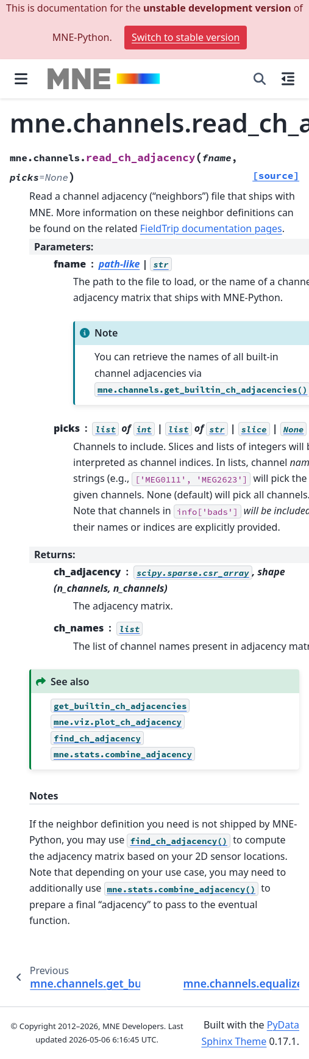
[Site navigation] (21, 78)
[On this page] (288, 78)
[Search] (259, 78)
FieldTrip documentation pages (211, 228)
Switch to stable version (186, 37)
